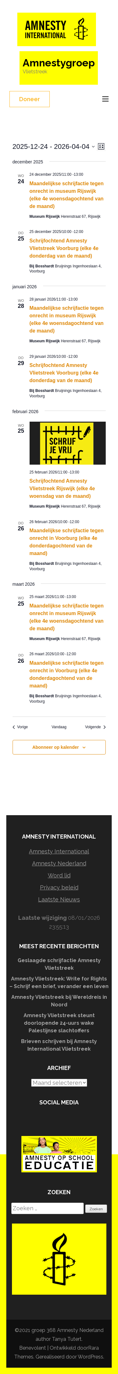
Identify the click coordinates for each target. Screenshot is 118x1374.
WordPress (90, 1357)
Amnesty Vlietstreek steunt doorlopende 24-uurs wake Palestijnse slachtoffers (59, 1023)
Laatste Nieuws (59, 899)
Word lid (59, 875)
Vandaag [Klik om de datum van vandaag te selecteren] (59, 727)
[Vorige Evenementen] (20, 727)
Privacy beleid (59, 887)
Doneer (29, 99)
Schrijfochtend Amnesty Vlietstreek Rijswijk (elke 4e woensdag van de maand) (62, 488)
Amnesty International (59, 851)
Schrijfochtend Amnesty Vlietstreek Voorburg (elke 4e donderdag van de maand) (64, 248)
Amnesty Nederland (59, 863)
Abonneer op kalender (55, 747)
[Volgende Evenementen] (95, 727)
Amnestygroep (59, 63)
